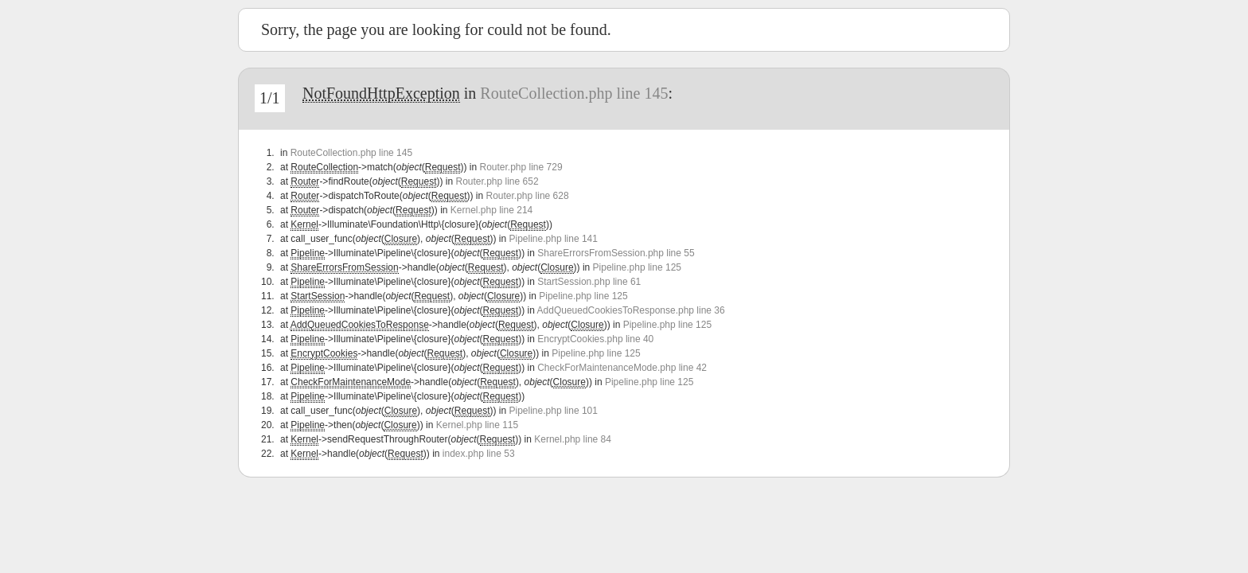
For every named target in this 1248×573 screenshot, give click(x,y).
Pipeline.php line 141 (553, 238)
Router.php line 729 (520, 167)
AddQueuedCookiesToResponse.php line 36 (631, 310)
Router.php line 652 (496, 181)
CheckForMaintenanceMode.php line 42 (622, 367)
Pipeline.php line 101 (553, 410)
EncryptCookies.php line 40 (595, 339)
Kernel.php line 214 (491, 210)
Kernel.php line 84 (572, 439)
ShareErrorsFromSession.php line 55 (615, 253)
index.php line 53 (479, 453)
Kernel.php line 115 (477, 425)
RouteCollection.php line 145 (574, 93)
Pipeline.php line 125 (637, 267)
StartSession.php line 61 (589, 281)
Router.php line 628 (527, 195)
